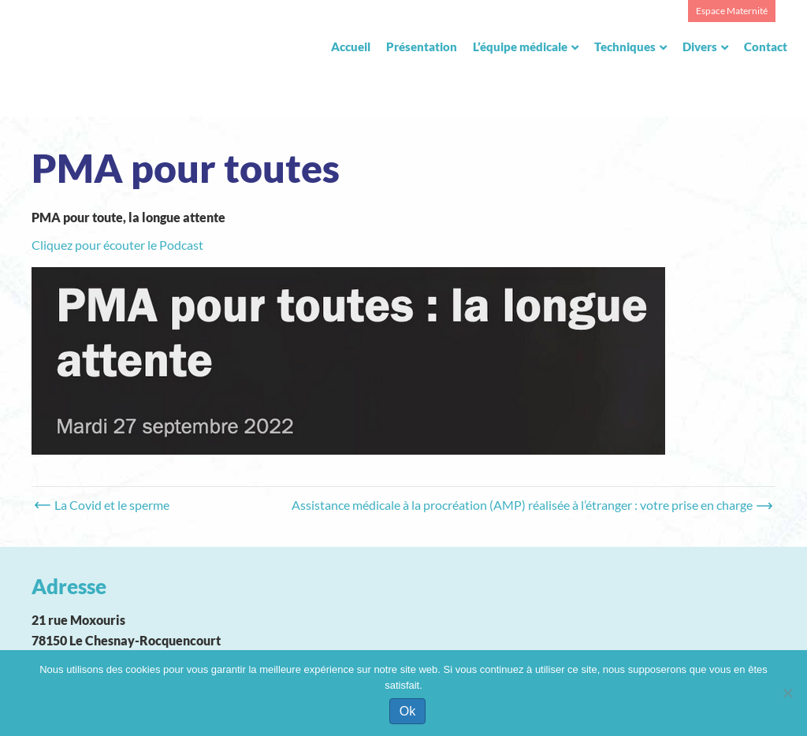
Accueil (350, 46)
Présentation (421, 46)
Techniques (625, 46)
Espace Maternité (732, 11)
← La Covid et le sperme (104, 504)
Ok (407, 711)
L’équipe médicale (520, 46)
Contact (765, 46)
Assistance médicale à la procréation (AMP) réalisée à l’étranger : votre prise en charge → (530, 504)
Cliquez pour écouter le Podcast (117, 244)
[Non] (787, 693)
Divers (699, 46)
